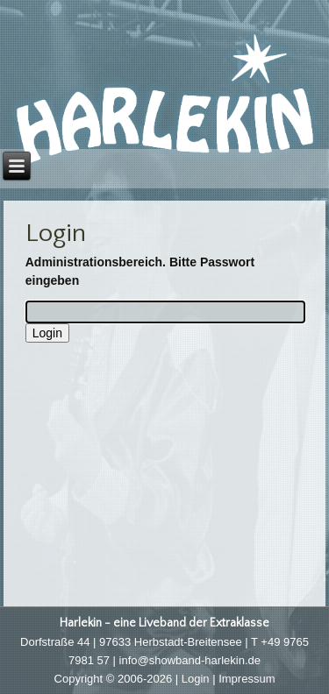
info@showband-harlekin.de (190, 660)
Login (196, 678)
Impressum (246, 678)
